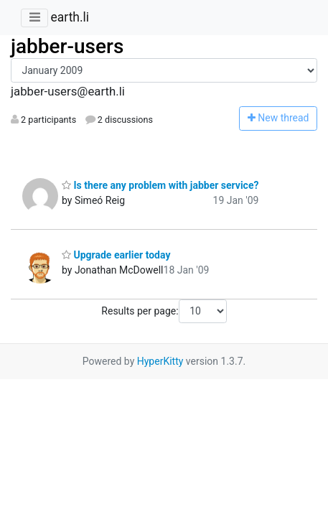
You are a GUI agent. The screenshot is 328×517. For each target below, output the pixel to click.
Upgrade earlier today (116, 255)
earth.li (69, 17)
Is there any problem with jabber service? (160, 185)
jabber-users (67, 46)
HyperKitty (160, 361)
